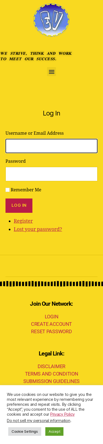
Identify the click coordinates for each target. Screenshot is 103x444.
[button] (51, 71)
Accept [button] (54, 431)
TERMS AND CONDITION (51, 374)
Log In (19, 205)
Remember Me (26, 190)
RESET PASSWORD (51, 331)
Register (23, 221)
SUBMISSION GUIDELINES (51, 381)
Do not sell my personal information (38, 420)
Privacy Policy (62, 414)
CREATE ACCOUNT (51, 324)
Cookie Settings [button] (25, 431)
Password (15, 161)
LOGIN (52, 316)
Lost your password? (38, 229)
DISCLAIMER (51, 366)
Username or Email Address (34, 133)
